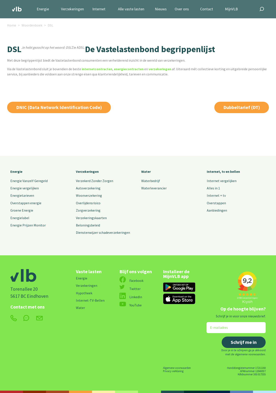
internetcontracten (97, 69)
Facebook (131, 280)
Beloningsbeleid (88, 225)
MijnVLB (231, 9)
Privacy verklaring (173, 371)
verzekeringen (160, 69)
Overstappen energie (25, 203)
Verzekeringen (72, 9)
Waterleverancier (154, 188)
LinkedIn (130, 297)
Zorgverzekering (88, 210)
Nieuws (161, 9)
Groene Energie (21, 210)
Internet (98, 9)
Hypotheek (84, 293)
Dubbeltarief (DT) (241, 107)
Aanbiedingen (217, 210)
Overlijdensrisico (88, 203)
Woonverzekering (89, 195)
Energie (43, 9)
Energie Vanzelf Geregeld (29, 181)
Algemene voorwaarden (177, 368)
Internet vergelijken (222, 181)
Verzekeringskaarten (91, 218)
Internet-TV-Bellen (90, 300)
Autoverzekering (88, 188)
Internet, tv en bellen (223, 171)
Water (146, 171)
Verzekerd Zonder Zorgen (94, 181)
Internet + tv (216, 195)
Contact (206, 9)
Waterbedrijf (150, 181)
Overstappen (216, 203)
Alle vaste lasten (131, 9)
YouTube (130, 305)
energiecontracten (129, 69)
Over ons (182, 9)
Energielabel (19, 218)
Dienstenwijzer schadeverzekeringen (103, 232)
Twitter (130, 289)
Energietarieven (22, 195)
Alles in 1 (213, 188)
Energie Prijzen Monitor (28, 225)
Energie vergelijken (24, 188)
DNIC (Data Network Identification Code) (59, 107)
